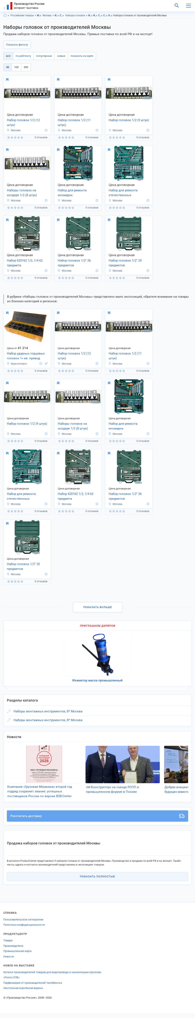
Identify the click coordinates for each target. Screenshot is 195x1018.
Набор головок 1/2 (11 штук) (74, 122)
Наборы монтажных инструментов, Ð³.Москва (48, 711)
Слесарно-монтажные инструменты (62, 15)
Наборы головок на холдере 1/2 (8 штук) (22, 192)
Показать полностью (97, 881)
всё (8, 55)
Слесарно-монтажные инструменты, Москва (105, 15)
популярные (44, 55)
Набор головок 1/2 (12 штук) (23, 122)
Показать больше (97, 607)
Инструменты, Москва (95, 15)
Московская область (39, 15)
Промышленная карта (17, 955)
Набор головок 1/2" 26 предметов (74, 263)
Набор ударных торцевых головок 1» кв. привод (26, 356)
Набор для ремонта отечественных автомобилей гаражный (126, 193)
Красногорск (17, 363)
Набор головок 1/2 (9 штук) (129, 120)
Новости (8, 961)
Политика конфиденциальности (24, 929)
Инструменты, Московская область (90, 15)
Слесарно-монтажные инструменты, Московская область (100, 15)
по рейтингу (23, 55)
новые (61, 55)
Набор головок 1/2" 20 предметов (125, 263)
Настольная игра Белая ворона (23, 992)
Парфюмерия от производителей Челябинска (32, 987)
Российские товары (22, 15)
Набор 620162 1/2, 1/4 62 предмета (25, 263)
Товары (8, 945)
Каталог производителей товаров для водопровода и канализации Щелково (52, 977)
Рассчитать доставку (97, 821)
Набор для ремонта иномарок (72, 192)
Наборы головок (75, 15)
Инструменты (57, 15)
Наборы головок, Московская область (110, 15)
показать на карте (81, 55)
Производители (13, 950)
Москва (47, 15)
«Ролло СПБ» (11, 982)
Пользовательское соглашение (23, 924)
